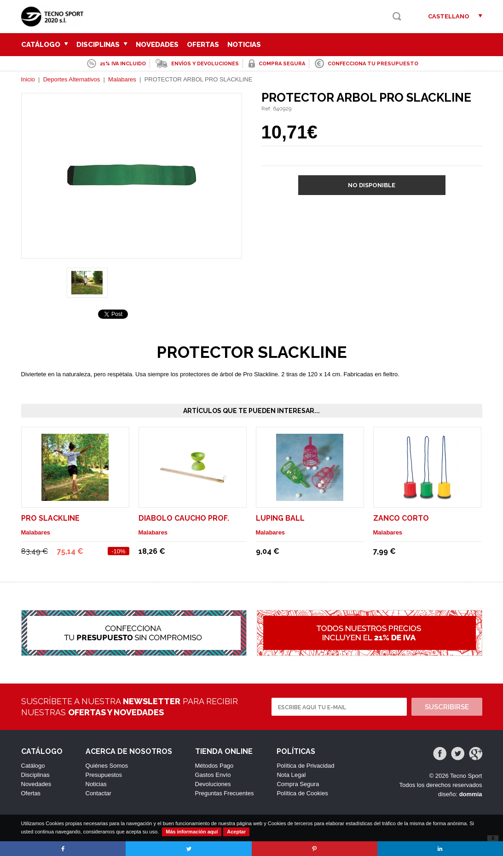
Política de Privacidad (305, 765)
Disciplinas (101, 44)
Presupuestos (104, 774)
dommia (470, 794)
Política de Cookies (302, 793)
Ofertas (203, 44)
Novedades (157, 44)
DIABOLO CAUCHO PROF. (184, 518)
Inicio (28, 79)
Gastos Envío (213, 774)
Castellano (448, 16)
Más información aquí (192, 831)
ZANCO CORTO (401, 518)
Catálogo (44, 44)
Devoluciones (213, 784)
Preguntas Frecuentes (224, 793)
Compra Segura (298, 784)
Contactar (98, 793)
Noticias (244, 44)
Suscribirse (447, 707)
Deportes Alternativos (71, 79)
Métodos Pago (214, 765)
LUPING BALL (280, 518)
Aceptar (236, 831)
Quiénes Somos (107, 765)
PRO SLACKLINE (50, 518)
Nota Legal (291, 774)
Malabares (122, 79)
